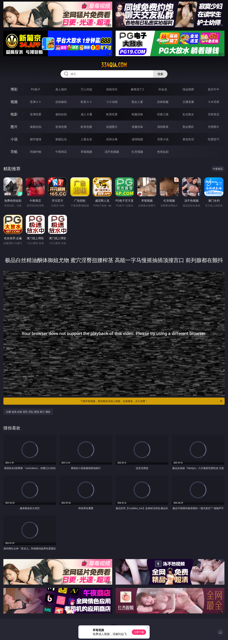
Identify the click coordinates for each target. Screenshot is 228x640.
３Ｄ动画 (112, 102)
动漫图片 (112, 127)
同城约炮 (35, 152)
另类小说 (163, 139)
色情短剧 (163, 152)
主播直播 (188, 102)
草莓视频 (86, 152)
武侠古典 (112, 139)
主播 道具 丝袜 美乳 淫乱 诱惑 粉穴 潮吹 (28, 411)
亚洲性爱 (35, 114)
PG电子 (35, 89)
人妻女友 (86, 139)
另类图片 (213, 127)
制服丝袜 (137, 114)
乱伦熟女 (188, 114)
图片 (14, 126)
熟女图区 (188, 127)
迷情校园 (137, 139)
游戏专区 (112, 89)
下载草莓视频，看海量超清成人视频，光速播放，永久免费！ (151, 401)
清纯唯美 (163, 127)
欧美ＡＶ (86, 102)
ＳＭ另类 (213, 102)
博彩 (14, 89)
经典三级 (163, 114)
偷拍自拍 (61, 114)
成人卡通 (86, 114)
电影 (14, 114)
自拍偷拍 (61, 102)
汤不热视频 (112, 152)
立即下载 (139, 632)
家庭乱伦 (61, 139)
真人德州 (61, 89)
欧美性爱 (112, 114)
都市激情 (35, 139)
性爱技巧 (213, 139)
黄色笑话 (188, 139)
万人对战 (86, 89)
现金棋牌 (188, 89)
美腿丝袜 (137, 127)
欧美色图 (86, 127)
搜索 (160, 74)
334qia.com (114, 64)
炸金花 (163, 89)
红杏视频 (137, 152)
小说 (14, 139)
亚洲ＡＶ (35, 102)
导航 (14, 151)
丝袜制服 (163, 102)
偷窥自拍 (35, 127)
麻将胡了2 (137, 89)
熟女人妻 (137, 102)
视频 (14, 101)
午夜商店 (61, 152)
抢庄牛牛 (213, 89)
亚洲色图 (61, 127)
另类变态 (213, 114)
